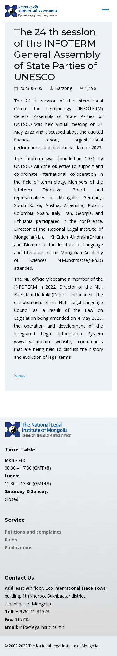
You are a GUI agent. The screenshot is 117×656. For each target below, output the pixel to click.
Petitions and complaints (33, 532)
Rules (11, 540)
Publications (18, 547)
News (20, 376)
